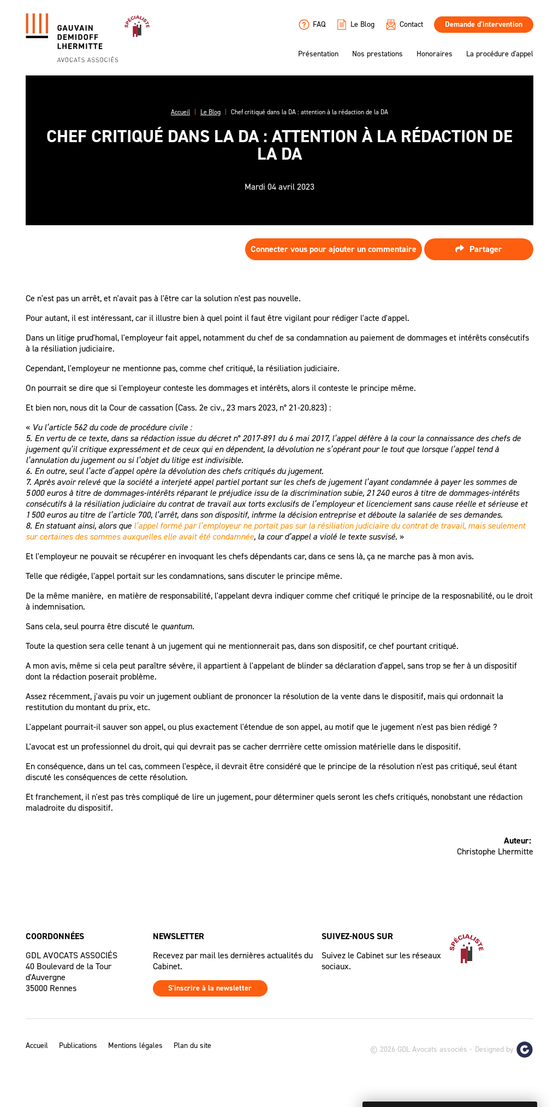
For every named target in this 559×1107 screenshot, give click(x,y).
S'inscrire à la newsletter (210, 988)
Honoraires (435, 54)
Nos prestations (377, 54)
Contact (404, 24)
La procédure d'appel (499, 54)
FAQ (312, 24)
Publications (78, 1046)
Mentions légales (135, 1046)
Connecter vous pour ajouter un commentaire (334, 249)
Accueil (37, 1046)
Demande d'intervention (483, 24)
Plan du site (192, 1046)
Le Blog (355, 24)
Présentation (318, 54)
